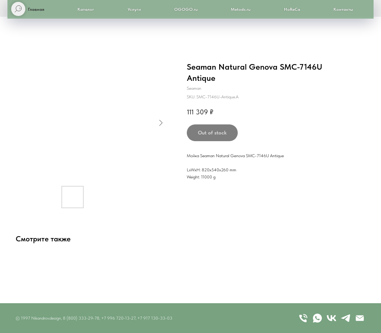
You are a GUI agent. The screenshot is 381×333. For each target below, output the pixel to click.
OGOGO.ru (186, 9)
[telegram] (345, 318)
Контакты (343, 9)
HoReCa (292, 9)
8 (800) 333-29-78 (81, 318)
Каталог (85, 9)
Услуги (134, 9)
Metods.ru (240, 9)
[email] (359, 318)
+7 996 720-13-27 (118, 318)
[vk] (331, 318)
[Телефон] (303, 318)
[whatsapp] (317, 318)
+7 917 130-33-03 (154, 318)
